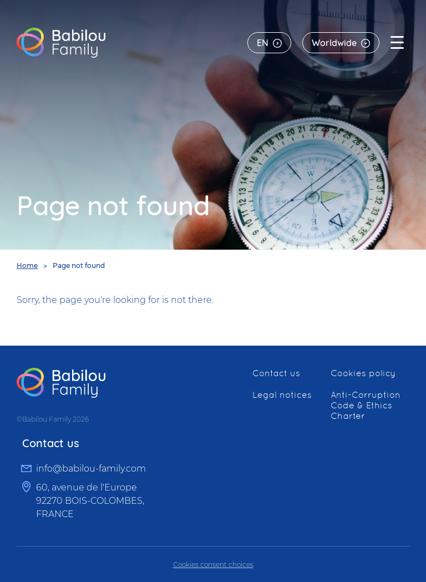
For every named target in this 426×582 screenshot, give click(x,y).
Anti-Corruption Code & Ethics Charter (365, 405)
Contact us (276, 373)
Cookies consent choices (213, 564)
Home (27, 265)
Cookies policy (363, 373)
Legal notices (282, 394)
